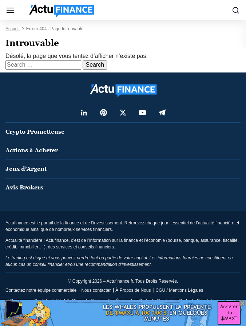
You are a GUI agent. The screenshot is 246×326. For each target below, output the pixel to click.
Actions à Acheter (31, 150)
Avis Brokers (24, 187)
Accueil (12, 28)
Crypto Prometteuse (34, 131)
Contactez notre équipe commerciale (40, 290)
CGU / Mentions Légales (179, 290)
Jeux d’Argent (26, 169)
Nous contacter (96, 290)
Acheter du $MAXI (229, 312)
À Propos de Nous (133, 290)
